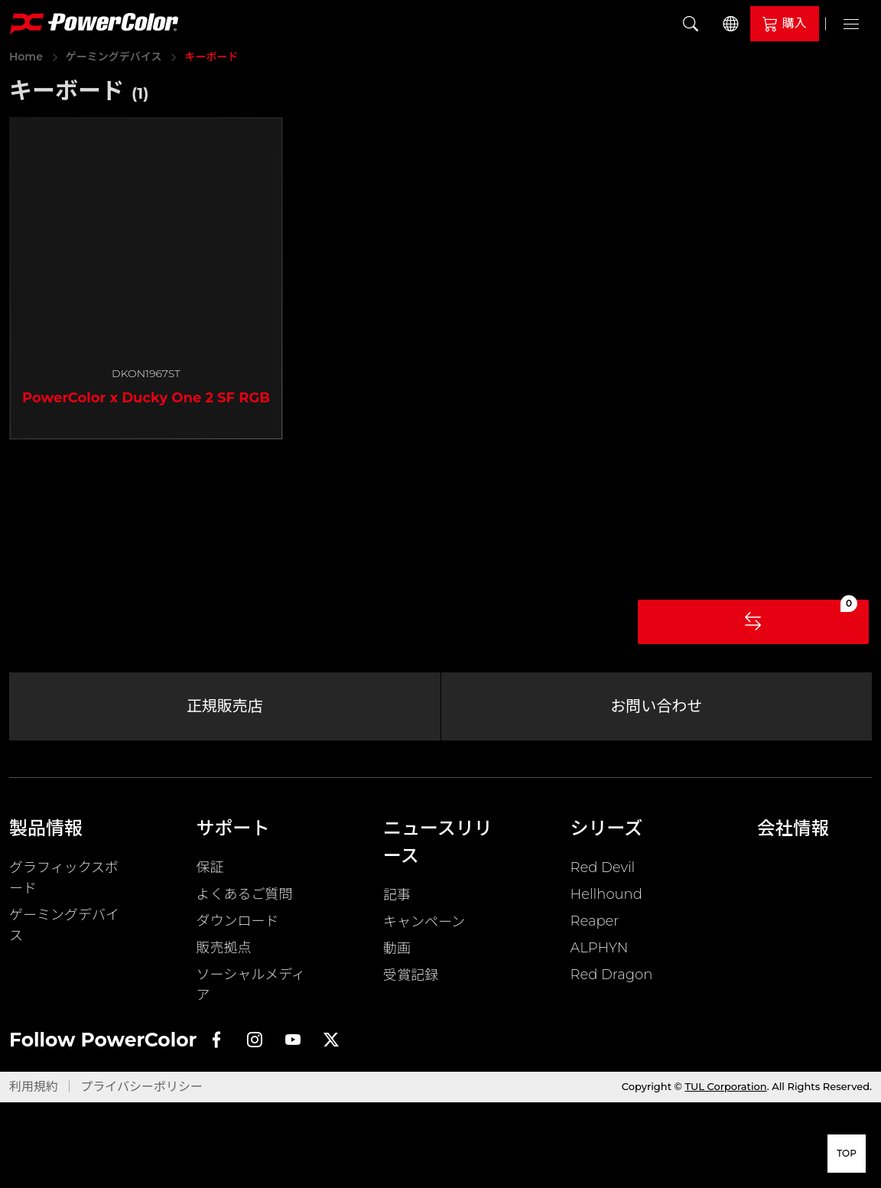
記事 (397, 898)
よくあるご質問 (245, 898)
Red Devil (603, 871)
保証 (210, 871)
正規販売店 (225, 708)
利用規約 (33, 1090)
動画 (397, 952)
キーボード (211, 56)
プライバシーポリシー (141, 1090)
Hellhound (606, 898)
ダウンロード (238, 924)
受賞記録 (410, 979)
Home (26, 56)
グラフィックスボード (64, 881)
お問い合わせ (656, 708)
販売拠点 (224, 951)
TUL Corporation (726, 1090)
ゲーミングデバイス (114, 56)
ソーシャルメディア (251, 988)
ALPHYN (600, 951)
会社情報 (794, 832)
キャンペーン (424, 925)
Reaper (595, 924)
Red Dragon (612, 978)
